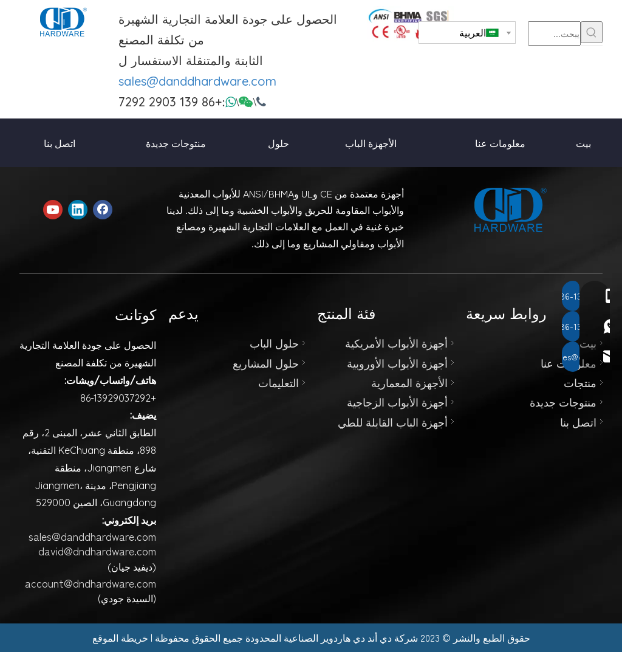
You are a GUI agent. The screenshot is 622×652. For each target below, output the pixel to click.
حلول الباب (274, 343)
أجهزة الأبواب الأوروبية (397, 363)
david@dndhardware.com (97, 550)
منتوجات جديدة (563, 402)
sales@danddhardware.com (197, 81)
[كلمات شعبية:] (592, 32)
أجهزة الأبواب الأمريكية (396, 343)
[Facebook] (102, 209)
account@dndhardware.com (90, 583)
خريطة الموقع (120, 637)
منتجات (580, 382)
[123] (410, 24)
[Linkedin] (77, 209)
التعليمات (278, 382)
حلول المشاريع (266, 363)
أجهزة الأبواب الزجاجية (397, 402)
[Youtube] (53, 209)
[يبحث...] (554, 33)
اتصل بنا (578, 422)
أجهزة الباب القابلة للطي (393, 422)
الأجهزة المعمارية (409, 382)
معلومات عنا (568, 363)
